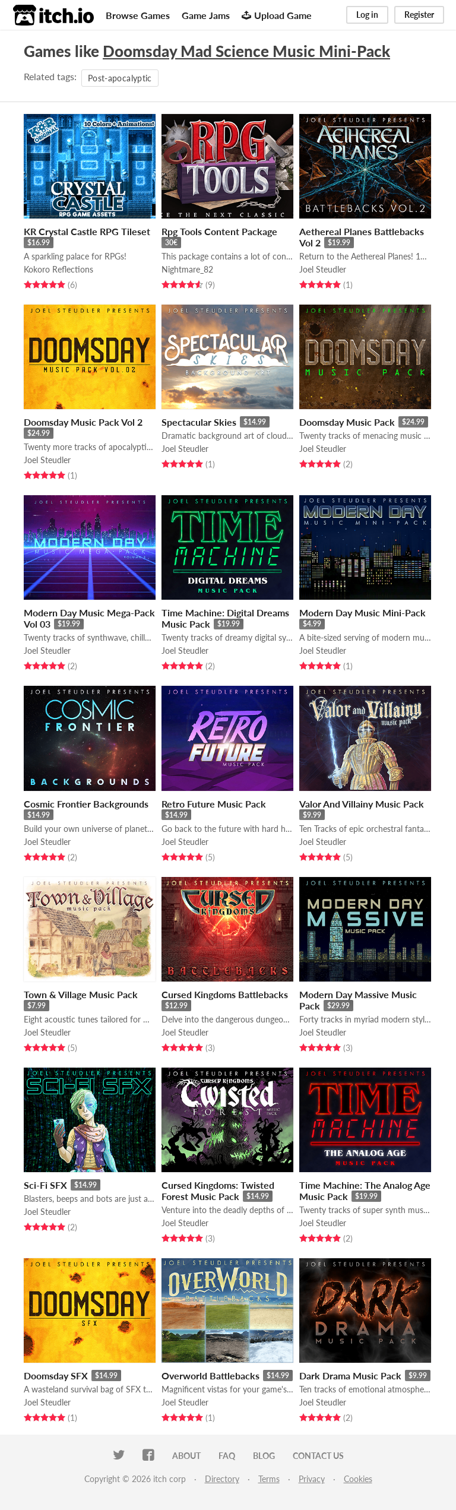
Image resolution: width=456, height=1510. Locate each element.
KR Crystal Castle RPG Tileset (87, 231)
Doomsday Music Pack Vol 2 (83, 422)
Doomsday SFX (56, 1375)
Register (419, 15)
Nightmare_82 (187, 269)
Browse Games (138, 15)
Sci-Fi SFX (45, 1185)
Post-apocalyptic (120, 78)
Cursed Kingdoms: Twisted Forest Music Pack (218, 1190)
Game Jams (206, 15)
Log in (367, 15)
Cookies (358, 1479)
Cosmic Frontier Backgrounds (86, 803)
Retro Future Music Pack (214, 803)
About (186, 1456)
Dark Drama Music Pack (350, 1375)
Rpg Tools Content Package (219, 231)
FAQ (226, 1456)
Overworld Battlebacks (210, 1375)
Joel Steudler (322, 269)
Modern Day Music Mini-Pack (362, 612)
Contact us (318, 1456)
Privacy (312, 1479)
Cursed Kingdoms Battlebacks (225, 994)
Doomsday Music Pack (347, 422)
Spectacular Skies (199, 422)
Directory (222, 1479)
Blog (264, 1456)
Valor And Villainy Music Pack (361, 803)
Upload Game (277, 15)
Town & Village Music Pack (81, 994)
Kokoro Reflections (58, 269)
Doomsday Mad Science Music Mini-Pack (246, 51)
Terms (269, 1479)
